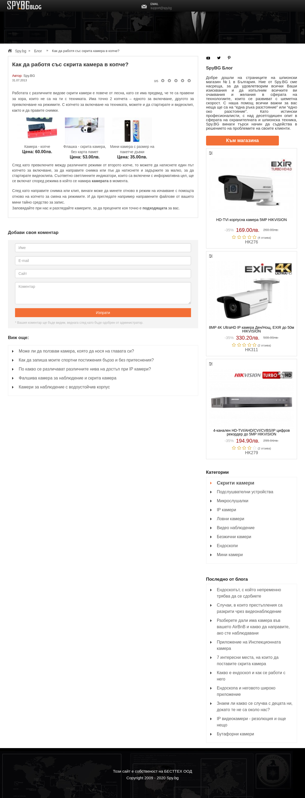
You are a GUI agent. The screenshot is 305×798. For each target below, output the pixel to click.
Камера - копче (37, 144)
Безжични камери (234, 536)
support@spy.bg (160, 8)
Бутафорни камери (235, 734)
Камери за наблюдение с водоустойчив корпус (64, 387)
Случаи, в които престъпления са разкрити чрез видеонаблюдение (250, 608)
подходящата (154, 208)
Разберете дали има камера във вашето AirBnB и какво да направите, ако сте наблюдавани (253, 626)
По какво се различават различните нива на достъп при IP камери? (85, 369)
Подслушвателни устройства (245, 492)
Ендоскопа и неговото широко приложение (246, 691)
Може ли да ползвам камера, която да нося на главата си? (76, 351)
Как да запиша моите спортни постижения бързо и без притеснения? (86, 360)
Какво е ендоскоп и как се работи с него (251, 675)
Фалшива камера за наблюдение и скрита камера (67, 378)
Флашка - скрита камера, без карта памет (84, 147)
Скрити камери (235, 483)
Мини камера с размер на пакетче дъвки (132, 147)
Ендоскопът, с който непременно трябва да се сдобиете (249, 593)
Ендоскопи (227, 545)
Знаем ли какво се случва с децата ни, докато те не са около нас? (255, 706)
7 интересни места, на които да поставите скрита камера (248, 660)
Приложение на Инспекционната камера (249, 645)
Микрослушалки (232, 501)
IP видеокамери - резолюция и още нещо (251, 721)
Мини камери (230, 554)
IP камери (226, 510)
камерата (100, 181)
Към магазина (242, 140)
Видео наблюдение (236, 527)
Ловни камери (230, 519)
